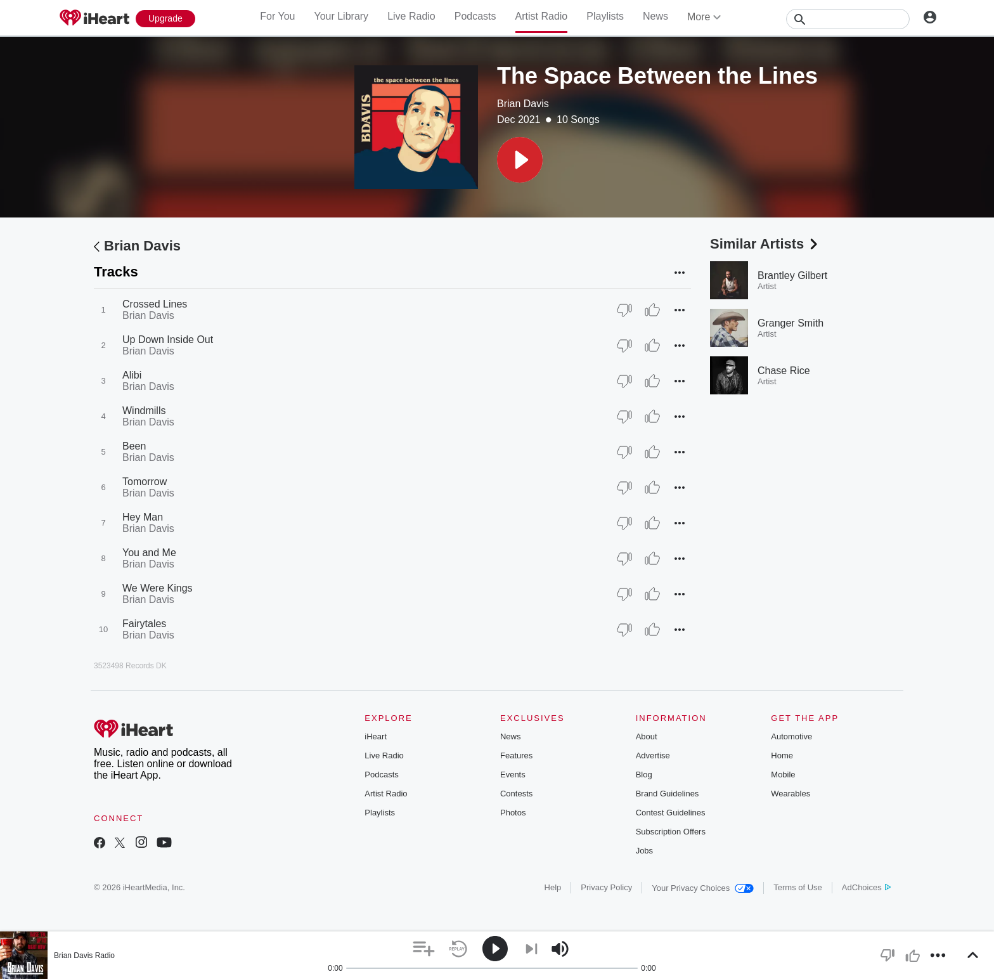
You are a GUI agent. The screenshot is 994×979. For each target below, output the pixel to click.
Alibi (131, 375)
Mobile (783, 774)
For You (277, 16)
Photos (513, 812)
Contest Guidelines (671, 812)
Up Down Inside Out (167, 339)
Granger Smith (790, 323)
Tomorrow (144, 481)
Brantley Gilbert (792, 275)
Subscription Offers (671, 831)
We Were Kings (157, 588)
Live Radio (411, 16)
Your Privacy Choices (703, 888)
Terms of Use (797, 887)
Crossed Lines (154, 304)
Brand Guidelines (667, 793)
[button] (520, 160)
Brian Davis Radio (84, 955)
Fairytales (144, 623)
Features (516, 755)
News (655, 16)
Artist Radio (541, 16)
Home (782, 755)
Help (553, 887)
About (646, 736)
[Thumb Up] (652, 310)
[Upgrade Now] (165, 18)
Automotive (791, 736)
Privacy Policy (606, 887)
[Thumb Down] (624, 310)
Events (513, 774)
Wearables (790, 793)
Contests (516, 793)
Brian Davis (523, 103)
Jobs (644, 850)
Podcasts (475, 16)
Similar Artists (765, 244)
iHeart (376, 736)
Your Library (341, 16)
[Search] (848, 19)
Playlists (605, 16)
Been (134, 446)
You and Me (149, 552)
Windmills (143, 410)
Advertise (653, 755)
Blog (644, 774)
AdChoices (866, 887)
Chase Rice (784, 370)
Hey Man (142, 517)
